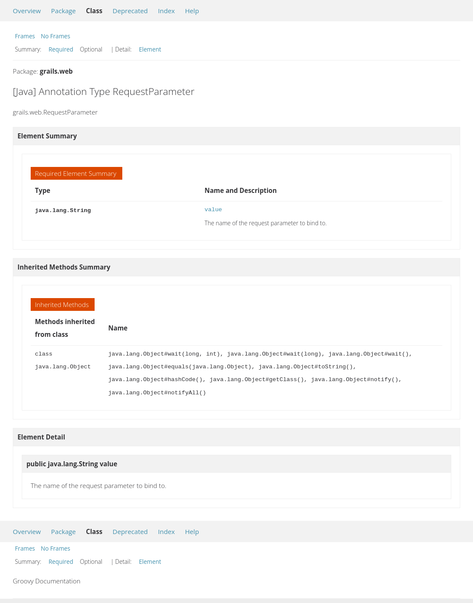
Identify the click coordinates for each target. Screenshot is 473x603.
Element (150, 49)
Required (61, 49)
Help (192, 10)
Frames (25, 36)
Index (166, 10)
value (213, 210)
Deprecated (130, 10)
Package (63, 10)
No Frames (55, 36)
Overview (27, 10)
